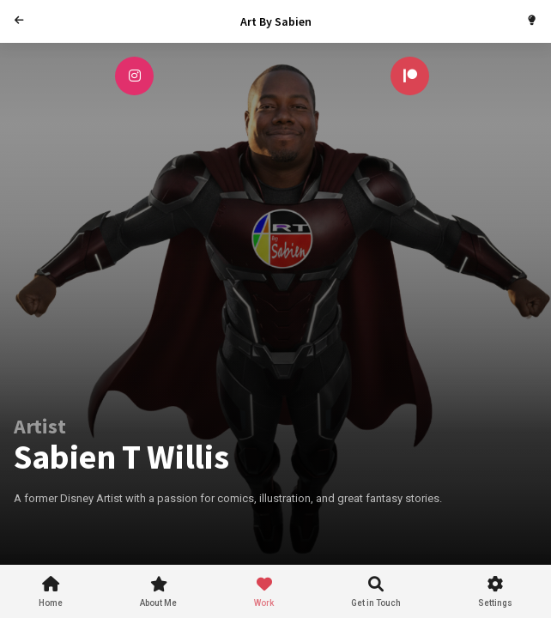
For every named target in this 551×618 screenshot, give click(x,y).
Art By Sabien (276, 21)
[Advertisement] (297, 527)
